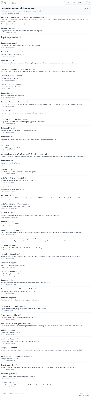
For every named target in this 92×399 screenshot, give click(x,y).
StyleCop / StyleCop (8, 28)
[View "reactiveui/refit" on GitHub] (13, 195)
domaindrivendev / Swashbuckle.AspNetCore (18, 289)
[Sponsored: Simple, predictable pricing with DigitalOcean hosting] (46, 240)
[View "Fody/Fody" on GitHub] (10, 186)
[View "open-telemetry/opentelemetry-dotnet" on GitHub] (31, 356)
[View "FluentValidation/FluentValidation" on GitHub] (28, 119)
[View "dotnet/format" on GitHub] (13, 93)
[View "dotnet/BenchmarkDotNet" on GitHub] (22, 52)
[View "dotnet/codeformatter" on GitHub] (19, 280)
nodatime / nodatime (9, 330)
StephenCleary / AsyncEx (10, 271)
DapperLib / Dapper (8, 263)
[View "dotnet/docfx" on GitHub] (12, 221)
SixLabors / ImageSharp (10, 315)
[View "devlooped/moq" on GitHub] (14, 128)
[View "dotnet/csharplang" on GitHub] (16, 297)
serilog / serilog (6, 145)
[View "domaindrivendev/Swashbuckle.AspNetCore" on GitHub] (36, 289)
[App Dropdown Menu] (89, 2)
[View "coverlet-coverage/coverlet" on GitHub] (22, 75)
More (87, 8)
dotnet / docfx (6, 221)
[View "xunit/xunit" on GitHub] (11, 110)
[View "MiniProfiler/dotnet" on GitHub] (17, 339)
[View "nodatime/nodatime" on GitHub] (18, 330)
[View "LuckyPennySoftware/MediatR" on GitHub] (25, 178)
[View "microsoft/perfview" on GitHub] (17, 373)
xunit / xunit (5, 110)
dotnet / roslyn (6, 137)
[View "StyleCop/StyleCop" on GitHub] (16, 28)
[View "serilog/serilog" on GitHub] (13, 145)
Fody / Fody (5, 187)
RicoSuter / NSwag (8, 245)
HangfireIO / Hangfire (9, 347)
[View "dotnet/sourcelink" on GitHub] (16, 365)
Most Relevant (11, 24)
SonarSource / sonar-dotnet (11, 84)
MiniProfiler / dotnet (8, 339)
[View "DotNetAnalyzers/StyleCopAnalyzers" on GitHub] (36, 8)
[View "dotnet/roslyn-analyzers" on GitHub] (20, 37)
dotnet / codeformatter (9, 280)
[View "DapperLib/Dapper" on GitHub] (17, 262)
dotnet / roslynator (8, 43)
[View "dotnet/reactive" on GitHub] (14, 160)
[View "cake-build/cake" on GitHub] (14, 169)
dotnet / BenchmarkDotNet (11, 52)
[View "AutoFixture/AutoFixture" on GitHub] (21, 230)
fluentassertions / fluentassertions (14, 102)
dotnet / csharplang (8, 297)
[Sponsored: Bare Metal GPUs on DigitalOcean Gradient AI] (46, 324)
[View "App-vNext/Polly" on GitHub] (14, 60)
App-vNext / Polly (7, 60)
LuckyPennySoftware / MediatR (12, 178)
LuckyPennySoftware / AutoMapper (14, 204)
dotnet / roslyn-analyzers (10, 37)
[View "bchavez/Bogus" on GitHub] (14, 212)
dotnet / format (6, 93)
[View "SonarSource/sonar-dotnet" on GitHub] (22, 84)
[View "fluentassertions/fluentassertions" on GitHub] (27, 102)
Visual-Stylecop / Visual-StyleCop (13, 306)
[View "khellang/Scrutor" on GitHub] (15, 382)
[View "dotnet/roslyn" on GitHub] (13, 136)
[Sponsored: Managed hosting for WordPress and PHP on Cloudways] (46, 155)
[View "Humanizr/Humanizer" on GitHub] (19, 254)
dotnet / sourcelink (8, 365)
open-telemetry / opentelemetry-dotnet (16, 356)
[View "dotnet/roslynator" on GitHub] (16, 43)
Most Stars (20, 24)
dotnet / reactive (7, 160)
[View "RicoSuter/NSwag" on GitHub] (15, 245)
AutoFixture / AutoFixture (10, 230)
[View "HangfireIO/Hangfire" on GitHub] (18, 347)
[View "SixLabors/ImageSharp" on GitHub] (20, 315)
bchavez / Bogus (7, 213)
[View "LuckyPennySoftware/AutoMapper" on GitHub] (28, 204)
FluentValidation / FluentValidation (14, 119)
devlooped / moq (7, 128)
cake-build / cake (7, 169)
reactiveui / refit (7, 195)
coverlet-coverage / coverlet (11, 76)
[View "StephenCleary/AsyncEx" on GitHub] (20, 271)
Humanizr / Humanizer (9, 254)
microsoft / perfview (8, 374)
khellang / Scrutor (7, 382)
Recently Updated (29, 24)
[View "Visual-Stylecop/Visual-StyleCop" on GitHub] (26, 306)
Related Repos (10, 3)
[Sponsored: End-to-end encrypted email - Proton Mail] (46, 70)
